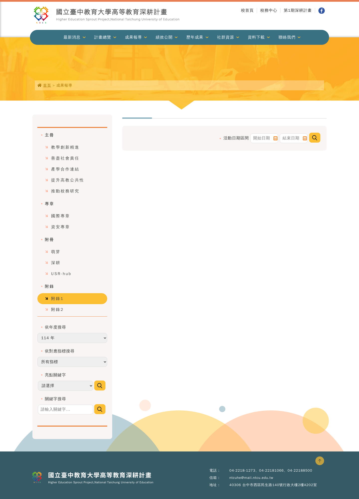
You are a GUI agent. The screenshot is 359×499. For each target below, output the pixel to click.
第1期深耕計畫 (298, 10)
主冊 (49, 135)
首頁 (47, 85)
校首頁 (247, 10)
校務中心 (268, 10)
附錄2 (57, 309)
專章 (49, 203)
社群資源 (225, 37)
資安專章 (60, 226)
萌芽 (56, 251)
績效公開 (164, 37)
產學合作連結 (65, 169)
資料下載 (256, 37)
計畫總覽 (102, 37)
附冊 (49, 239)
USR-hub (61, 273)
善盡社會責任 (65, 158)
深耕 (56, 262)
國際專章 (60, 216)
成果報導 (133, 37)
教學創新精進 (65, 147)
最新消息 (72, 37)
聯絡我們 (286, 37)
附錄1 (57, 298)
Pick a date (275, 138)
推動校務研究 (65, 191)
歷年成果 (194, 37)
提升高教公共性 (67, 180)
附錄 (49, 286)
